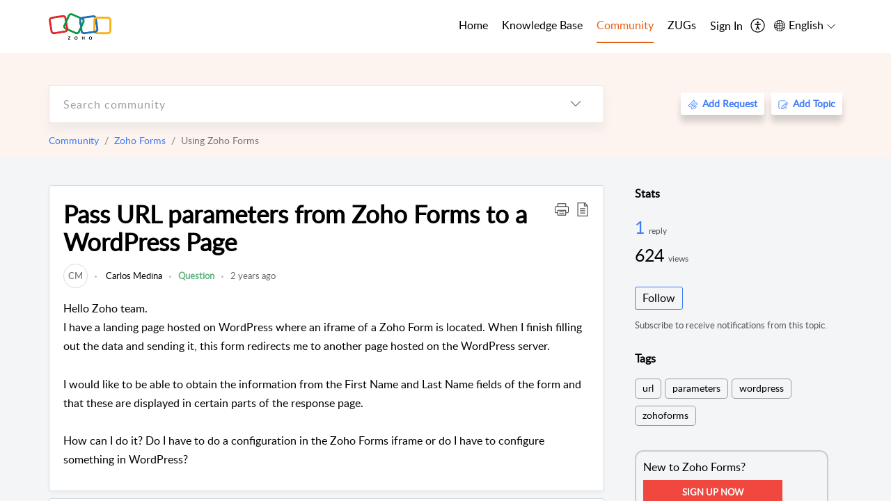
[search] (298, 104)
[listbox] (576, 104)
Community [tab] (625, 25)
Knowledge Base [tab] (542, 25)
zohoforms (665, 415)
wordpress (761, 388)
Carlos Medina (133, 275)
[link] (75, 275)
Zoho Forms (140, 140)
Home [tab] (473, 25)
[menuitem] (726, 26)
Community (74, 140)
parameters (696, 388)
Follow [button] (658, 297)
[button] (562, 209)
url (648, 388)
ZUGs (682, 25)
